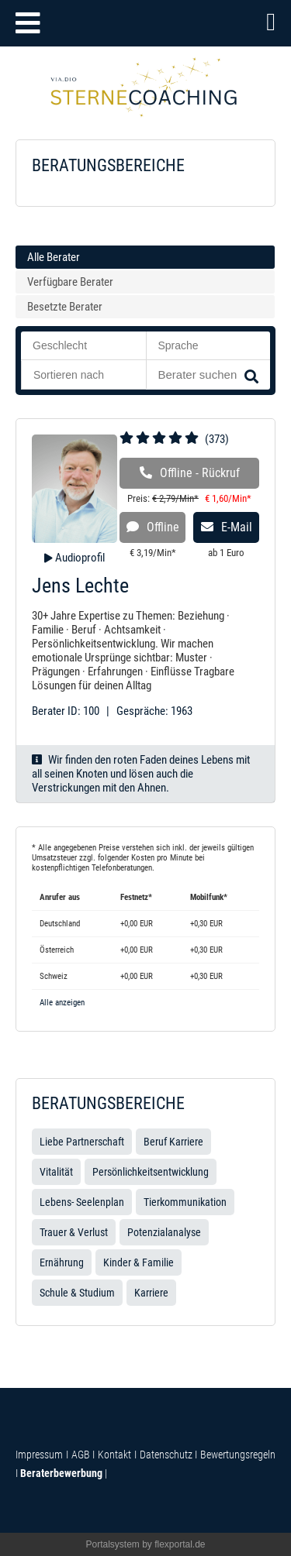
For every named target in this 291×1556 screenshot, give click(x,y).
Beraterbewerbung (61, 1473)
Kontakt (114, 1454)
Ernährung (62, 1262)
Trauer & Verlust (74, 1232)
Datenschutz (166, 1454)
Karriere (151, 1292)
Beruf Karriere (173, 1141)
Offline (152, 527)
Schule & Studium (77, 1292)
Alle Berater (53, 257)
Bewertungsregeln (236, 1454)
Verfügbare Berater (70, 282)
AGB (80, 1454)
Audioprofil (79, 558)
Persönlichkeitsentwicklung (150, 1172)
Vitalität (56, 1172)
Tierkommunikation (185, 1202)
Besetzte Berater (64, 307)
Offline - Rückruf (190, 472)
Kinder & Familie (138, 1262)
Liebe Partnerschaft (82, 1141)
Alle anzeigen (62, 1003)
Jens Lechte (80, 585)
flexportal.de (179, 1544)
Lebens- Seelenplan (82, 1202)
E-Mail (226, 527)
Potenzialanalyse (164, 1232)
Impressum (39, 1454)
